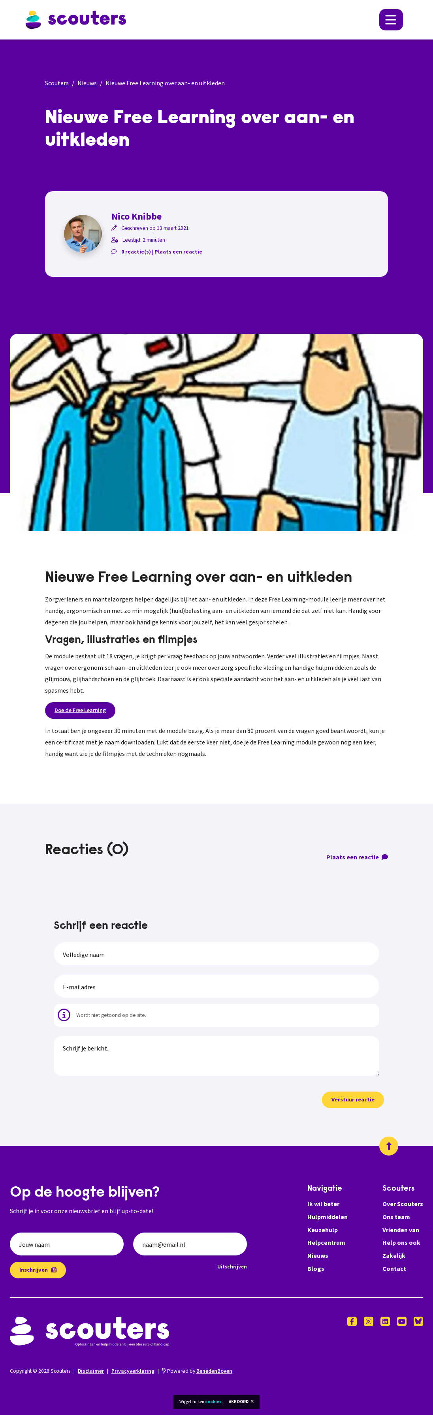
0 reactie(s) (136, 251)
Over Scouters (402, 1204)
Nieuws (87, 83)
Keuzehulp (322, 1230)
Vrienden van (400, 1230)
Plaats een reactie (178, 251)
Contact (394, 1268)
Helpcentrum (326, 1242)
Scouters (57, 83)
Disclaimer (91, 1371)
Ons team (396, 1217)
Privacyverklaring (132, 1371)
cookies (213, 1401)
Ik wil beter (323, 1204)
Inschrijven (37, 1269)
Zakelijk (393, 1255)
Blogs (315, 1268)
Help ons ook (401, 1242)
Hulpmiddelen (327, 1217)
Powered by (197, 1371)
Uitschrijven (232, 1266)
